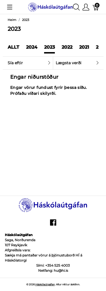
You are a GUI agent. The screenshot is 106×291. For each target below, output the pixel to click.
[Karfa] (95, 6)
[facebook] (53, 224)
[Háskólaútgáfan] (50, 6)
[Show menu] (9, 7)
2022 (67, 47)
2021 (84, 47)
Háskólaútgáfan (45, 284)
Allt (13, 47)
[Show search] (76, 6)
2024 (31, 47)
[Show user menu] (86, 6)
